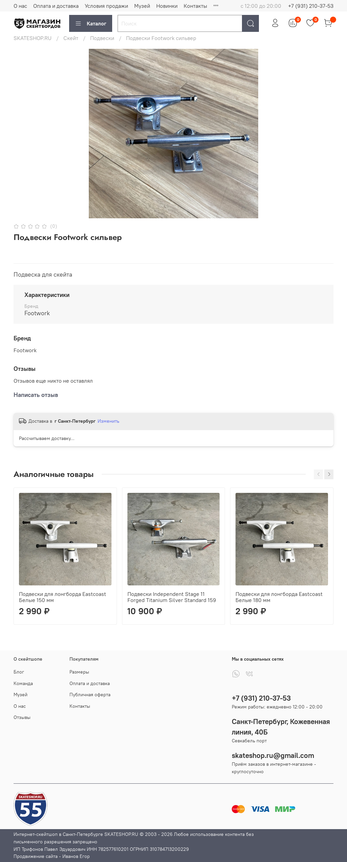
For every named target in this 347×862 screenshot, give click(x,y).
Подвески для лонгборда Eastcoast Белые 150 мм (62, 596)
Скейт (70, 38)
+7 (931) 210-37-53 (310, 5)
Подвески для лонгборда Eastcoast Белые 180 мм (279, 596)
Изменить (108, 421)
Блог (19, 672)
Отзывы (22, 717)
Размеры (79, 672)
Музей (142, 5)
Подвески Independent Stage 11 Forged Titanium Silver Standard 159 (171, 596)
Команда (23, 683)
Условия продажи (106, 5)
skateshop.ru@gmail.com (273, 755)
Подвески (102, 38)
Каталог (90, 23)
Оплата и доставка (56, 5)
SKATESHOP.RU (33, 38)
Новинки (167, 5)
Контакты (195, 5)
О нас (20, 5)
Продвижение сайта (36, 856)
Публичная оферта (89, 694)
